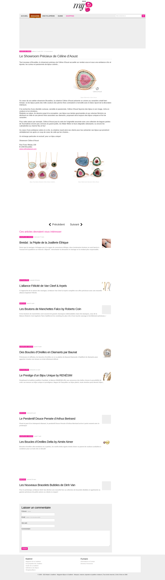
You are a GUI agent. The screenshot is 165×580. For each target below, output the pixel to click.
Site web (24, 523)
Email (30, 517)
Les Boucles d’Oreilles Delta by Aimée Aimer (46, 441)
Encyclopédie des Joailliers (34, 563)
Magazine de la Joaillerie (33, 561)
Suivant (74, 224)
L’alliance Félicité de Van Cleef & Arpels (43, 285)
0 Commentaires (48, 51)
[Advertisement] (83, 33)
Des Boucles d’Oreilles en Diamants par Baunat (48, 352)
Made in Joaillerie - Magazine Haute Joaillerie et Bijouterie (82, 6)
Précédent (58, 224)
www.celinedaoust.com (28, 149)
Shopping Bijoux (31, 570)
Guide (60, 16)
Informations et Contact (88, 561)
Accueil (24, 16)
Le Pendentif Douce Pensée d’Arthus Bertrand (47, 418)
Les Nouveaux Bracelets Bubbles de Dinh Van (47, 485)
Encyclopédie (48, 16)
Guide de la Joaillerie (32, 565)
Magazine (35, 16)
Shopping (70, 16)
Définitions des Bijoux (32, 568)
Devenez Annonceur (87, 563)
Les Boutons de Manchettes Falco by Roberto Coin (50, 309)
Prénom (26, 511)
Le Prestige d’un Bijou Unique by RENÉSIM (45, 375)
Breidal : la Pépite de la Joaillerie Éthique (43, 242)
